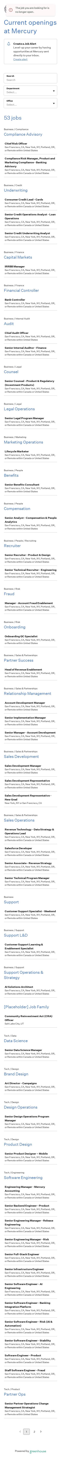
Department (13, 88)
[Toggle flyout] (54, 91)
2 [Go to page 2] (34, 1431)
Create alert (20, 59)
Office (10, 101)
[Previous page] (20, 1431)
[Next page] (40, 1431)
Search (10, 76)
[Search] (30, 80)
